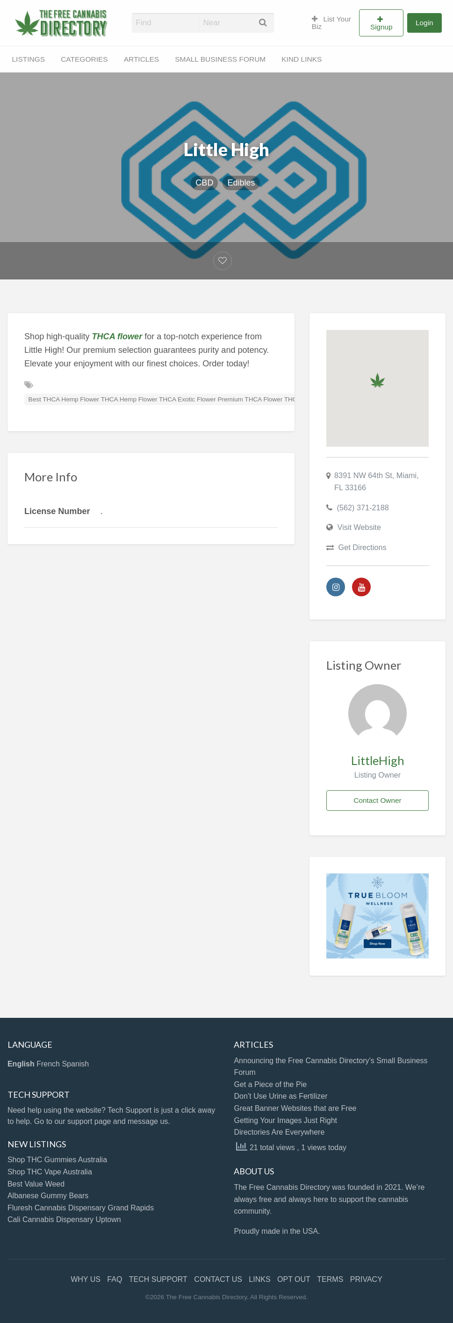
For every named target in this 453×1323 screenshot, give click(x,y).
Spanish (75, 1064)
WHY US (86, 1279)
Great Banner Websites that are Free (295, 1108)
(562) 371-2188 (363, 507)
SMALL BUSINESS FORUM (220, 59)
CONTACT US (218, 1279)
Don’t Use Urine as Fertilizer (280, 1096)
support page (89, 1121)
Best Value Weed (36, 1184)
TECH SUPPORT (158, 1279)
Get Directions (362, 547)
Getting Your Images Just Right (285, 1120)
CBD (204, 182)
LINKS (259, 1279)
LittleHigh (377, 760)
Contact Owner (377, 800)
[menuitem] (332, 22)
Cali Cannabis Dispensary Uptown (64, 1219)
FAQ (114, 1279)
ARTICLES (141, 59)
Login (424, 23)
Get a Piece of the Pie (270, 1084)
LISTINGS (28, 59)
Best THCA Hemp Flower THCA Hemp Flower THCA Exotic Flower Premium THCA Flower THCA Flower (175, 399)
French (48, 1064)
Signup (381, 27)
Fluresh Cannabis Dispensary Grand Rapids (80, 1208)
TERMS (330, 1279)
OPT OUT (293, 1279)
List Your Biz (331, 22)
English (21, 1064)
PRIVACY (366, 1279)
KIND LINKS (301, 59)
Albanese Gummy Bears (47, 1196)
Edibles (241, 182)
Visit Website (359, 527)
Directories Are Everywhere (279, 1132)
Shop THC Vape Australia (49, 1172)
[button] (377, 380)
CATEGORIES (84, 59)
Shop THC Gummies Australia (57, 1160)
